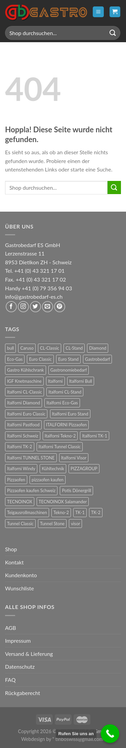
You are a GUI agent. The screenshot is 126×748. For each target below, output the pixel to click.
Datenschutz (20, 666)
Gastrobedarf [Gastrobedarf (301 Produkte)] (97, 359)
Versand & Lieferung (29, 653)
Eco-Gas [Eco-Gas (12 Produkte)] (15, 359)
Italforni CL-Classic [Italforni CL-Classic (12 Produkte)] (24, 392)
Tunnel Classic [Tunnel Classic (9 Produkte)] (20, 523)
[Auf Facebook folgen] (11, 306)
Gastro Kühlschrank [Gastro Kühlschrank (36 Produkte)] (25, 370)
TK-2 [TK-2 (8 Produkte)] (95, 512)
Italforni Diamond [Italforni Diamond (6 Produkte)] (23, 402)
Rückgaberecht (22, 693)
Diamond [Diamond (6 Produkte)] (97, 348)
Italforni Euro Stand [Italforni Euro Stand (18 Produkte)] (70, 414)
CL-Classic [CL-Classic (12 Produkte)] (49, 348)
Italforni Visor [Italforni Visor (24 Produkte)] (74, 457)
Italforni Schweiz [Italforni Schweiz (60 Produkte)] (22, 435)
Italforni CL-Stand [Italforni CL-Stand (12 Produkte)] (64, 392)
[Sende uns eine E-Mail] (47, 306)
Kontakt (14, 562)
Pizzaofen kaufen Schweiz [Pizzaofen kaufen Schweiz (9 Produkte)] (31, 490)
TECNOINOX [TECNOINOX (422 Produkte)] (19, 501)
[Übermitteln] (113, 32)
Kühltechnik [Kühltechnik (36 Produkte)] (53, 468)
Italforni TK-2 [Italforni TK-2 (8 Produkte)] (19, 446)
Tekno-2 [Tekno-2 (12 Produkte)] (61, 512)
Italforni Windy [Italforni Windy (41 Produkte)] (21, 468)
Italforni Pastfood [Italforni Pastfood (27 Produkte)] (23, 424)
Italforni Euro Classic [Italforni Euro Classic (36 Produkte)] (26, 414)
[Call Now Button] (110, 733)
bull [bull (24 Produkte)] (10, 348)
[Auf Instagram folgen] (23, 306)
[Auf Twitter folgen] (35, 306)
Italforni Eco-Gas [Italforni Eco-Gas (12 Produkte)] (62, 402)
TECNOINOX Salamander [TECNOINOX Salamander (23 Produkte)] (63, 501)
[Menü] (98, 12)
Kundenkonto (21, 575)
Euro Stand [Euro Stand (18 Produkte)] (68, 359)
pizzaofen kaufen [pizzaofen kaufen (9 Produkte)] (48, 479)
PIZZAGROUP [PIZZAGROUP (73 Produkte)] (84, 468)
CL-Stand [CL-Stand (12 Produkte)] (74, 348)
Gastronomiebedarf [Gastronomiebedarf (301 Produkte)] (68, 370)
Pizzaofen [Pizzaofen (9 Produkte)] (16, 479)
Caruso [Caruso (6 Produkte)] (27, 348)
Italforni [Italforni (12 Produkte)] (55, 381)
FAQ (10, 679)
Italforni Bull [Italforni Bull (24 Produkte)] (80, 381)
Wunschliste (19, 588)
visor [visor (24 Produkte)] (75, 523)
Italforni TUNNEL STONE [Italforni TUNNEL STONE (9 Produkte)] (31, 457)
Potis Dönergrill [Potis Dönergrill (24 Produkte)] (76, 490)
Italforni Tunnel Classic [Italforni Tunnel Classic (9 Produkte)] (60, 446)
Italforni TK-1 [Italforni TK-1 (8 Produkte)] (94, 435)
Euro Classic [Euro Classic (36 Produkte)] (40, 359)
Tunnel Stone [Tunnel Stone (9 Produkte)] (52, 523)
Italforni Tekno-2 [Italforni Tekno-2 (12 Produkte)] (60, 435)
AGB (10, 627)
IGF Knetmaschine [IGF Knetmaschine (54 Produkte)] (24, 381)
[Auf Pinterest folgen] (59, 306)
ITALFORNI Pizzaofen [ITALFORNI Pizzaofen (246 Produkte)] (66, 424)
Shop (11, 549)
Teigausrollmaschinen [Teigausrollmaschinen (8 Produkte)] (27, 512)
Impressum (18, 640)
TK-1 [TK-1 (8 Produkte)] (80, 512)
